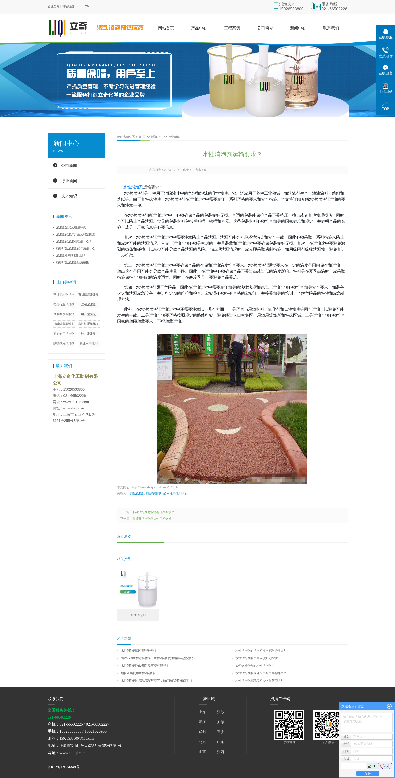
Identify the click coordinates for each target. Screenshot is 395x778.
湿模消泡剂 (88, 304)
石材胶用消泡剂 (88, 294)
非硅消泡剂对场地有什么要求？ (153, 512)
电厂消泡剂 (88, 314)
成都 (202, 732)
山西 (202, 752)
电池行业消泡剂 (63, 304)
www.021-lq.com (76, 402)
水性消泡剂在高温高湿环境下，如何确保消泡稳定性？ (157, 680)
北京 (202, 742)
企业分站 (54, 6)
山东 (220, 742)
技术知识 (69, 196)
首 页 (142, 137)
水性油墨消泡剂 (88, 324)
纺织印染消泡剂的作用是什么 (75, 248)
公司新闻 (69, 165)
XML (88, 6)
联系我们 (331, 28)
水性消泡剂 (136, 493)
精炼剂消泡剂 (64, 324)
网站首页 (166, 28)
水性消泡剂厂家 (155, 493)
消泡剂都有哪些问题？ (71, 255)
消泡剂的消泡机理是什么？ (74, 241)
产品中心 (199, 28)
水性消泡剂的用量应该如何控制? (257, 658)
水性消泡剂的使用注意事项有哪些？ (145, 665)
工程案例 (232, 28)
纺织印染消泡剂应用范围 (72, 262)
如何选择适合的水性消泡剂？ (254, 665)
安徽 (220, 722)
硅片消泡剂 (88, 333)
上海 (202, 712)
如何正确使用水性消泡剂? (138, 673)
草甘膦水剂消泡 (63, 294)
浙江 (202, 722)
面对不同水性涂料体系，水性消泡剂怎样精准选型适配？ (158, 658)
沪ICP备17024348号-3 (65, 767)
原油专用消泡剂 (63, 333)
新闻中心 (298, 28)
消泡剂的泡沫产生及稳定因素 (75, 234)
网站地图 (68, 6)
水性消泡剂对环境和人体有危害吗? (258, 680)
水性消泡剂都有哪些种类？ (139, 650)
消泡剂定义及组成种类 (71, 227)
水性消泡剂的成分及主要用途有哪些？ (260, 673)
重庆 (220, 732)
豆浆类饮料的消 (63, 314)
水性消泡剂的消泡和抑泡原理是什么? (260, 650)
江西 (220, 752)
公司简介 (265, 28)
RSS (79, 6)
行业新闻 (69, 181)
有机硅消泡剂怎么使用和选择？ (153, 518)
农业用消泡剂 (89, 343)
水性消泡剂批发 (177, 493)
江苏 (220, 712)
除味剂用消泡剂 (63, 343)
